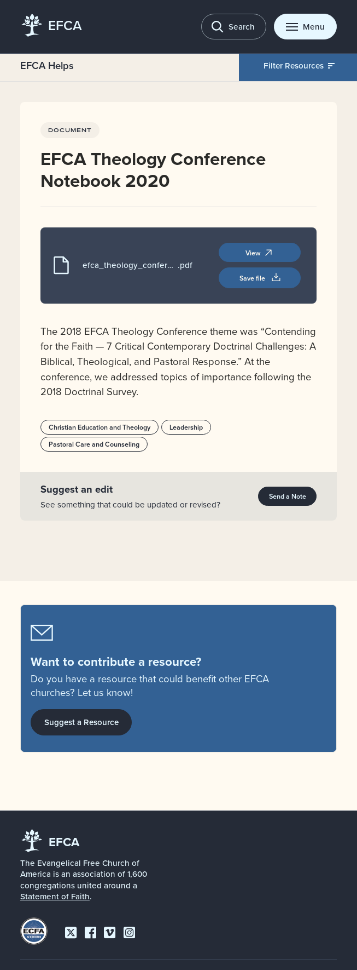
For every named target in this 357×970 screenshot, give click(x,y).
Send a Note (287, 495)
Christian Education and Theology (99, 426)
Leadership (185, 426)
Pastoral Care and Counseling (94, 444)
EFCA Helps (47, 65)
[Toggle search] (233, 26)
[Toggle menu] (305, 26)
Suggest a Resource (81, 722)
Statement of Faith (55, 896)
